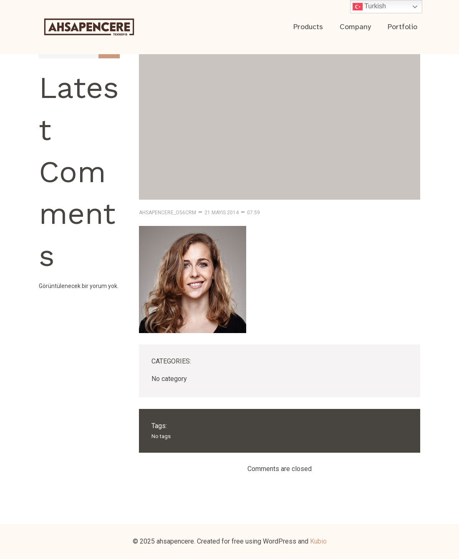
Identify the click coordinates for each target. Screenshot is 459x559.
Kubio (318, 541)
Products (308, 26)
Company (355, 26)
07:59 (253, 213)
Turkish (369, 7)
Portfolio (402, 26)
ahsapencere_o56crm (167, 213)
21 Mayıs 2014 (221, 213)
